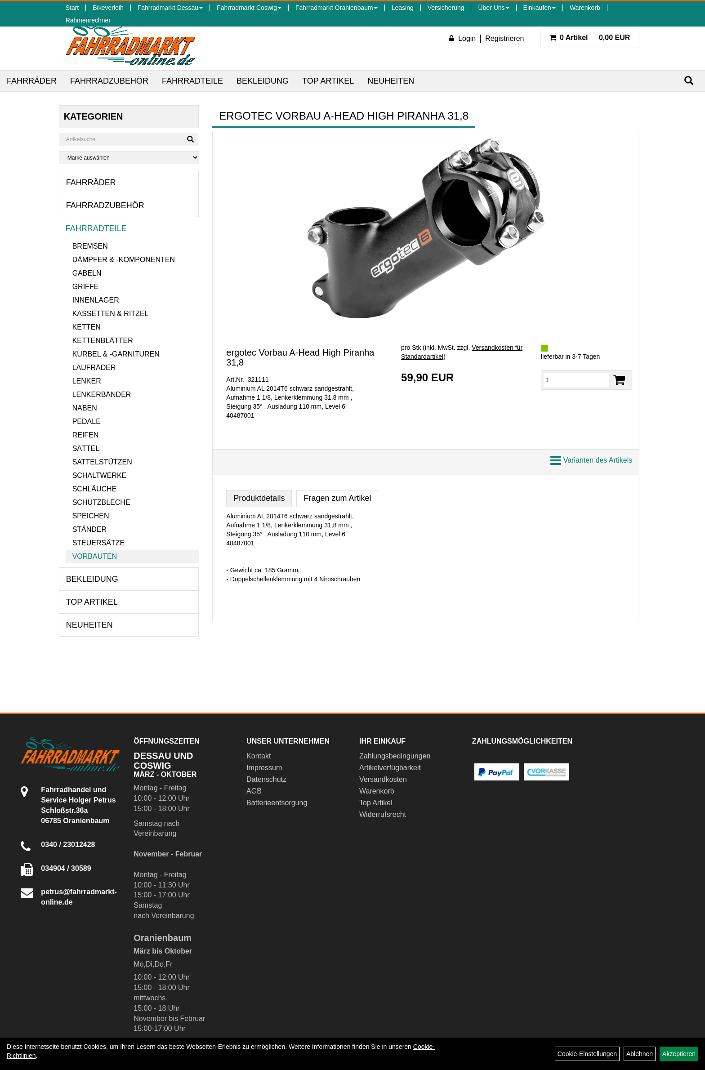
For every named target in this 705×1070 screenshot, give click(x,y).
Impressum (264, 767)
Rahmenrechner (88, 20)
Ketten (86, 327)
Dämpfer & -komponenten (123, 259)
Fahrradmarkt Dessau (170, 7)
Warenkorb (585, 7)
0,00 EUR (589, 37)
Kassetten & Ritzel (110, 313)
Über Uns (493, 7)
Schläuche (94, 489)
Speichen (90, 516)
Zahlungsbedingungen (394, 756)
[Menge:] (576, 380)
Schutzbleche (101, 502)
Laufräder (94, 367)
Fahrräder (32, 80)
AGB (254, 791)
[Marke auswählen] (129, 157)
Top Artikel (328, 80)
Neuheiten (390, 80)
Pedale (86, 421)
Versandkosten (383, 779)
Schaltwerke (99, 475)
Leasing (403, 7)
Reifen (85, 435)
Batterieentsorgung (276, 803)
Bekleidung (262, 80)
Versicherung (446, 7)
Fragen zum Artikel (337, 498)
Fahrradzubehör (109, 80)
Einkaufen (539, 7)
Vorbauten (94, 556)
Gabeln (87, 273)
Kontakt (258, 756)
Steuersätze (98, 543)
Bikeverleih (108, 7)
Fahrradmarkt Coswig (249, 7)
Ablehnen (639, 1053)
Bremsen (90, 246)
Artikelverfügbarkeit (390, 767)
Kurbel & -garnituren (116, 354)
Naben (84, 408)
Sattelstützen (102, 462)
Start (72, 7)
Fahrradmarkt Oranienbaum (336, 7)
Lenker (86, 381)
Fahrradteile (192, 80)
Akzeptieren (679, 1053)
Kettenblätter (102, 340)
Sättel (85, 448)
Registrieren (504, 38)
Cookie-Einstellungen (587, 1053)
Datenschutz (266, 779)
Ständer (89, 529)
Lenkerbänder (101, 394)
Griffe (85, 286)
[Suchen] (688, 80)
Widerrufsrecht (382, 814)
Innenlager (95, 300)
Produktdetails (259, 498)
